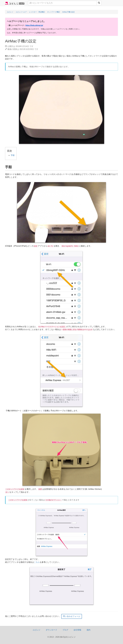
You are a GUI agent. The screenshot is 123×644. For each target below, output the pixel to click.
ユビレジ (36, 630)
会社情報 (77, 630)
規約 (88, 630)
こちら (37, 562)
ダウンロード (51, 630)
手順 (13, 155)
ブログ (65, 630)
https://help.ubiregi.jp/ (34, 25)
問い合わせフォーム (71, 616)
